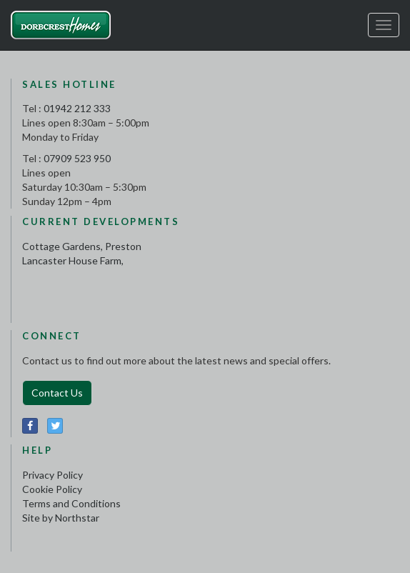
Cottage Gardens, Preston (81, 246)
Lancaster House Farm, (73, 260)
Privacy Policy (52, 475)
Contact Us (57, 393)
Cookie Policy (52, 489)
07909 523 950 (77, 158)
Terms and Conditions (71, 503)
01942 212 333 (77, 108)
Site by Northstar (60, 518)
